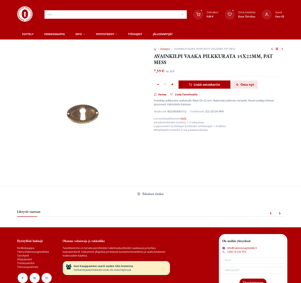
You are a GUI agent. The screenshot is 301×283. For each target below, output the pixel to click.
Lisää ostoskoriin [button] (204, 84)
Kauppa (165, 49)
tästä (183, 118)
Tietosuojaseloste (27, 267)
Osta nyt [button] (245, 84)
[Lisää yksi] (172, 84)
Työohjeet (23, 255)
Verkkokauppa (25, 248)
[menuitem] (28, 34)
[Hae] (183, 14)
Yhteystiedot (24, 259)
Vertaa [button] (160, 94)
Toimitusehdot (25, 263)
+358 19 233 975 (236, 252)
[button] (270, 213)
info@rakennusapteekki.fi (242, 248)
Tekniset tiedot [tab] (150, 194)
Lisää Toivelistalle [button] (183, 94)
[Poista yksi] (158, 84)
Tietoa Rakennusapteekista (33, 252)
